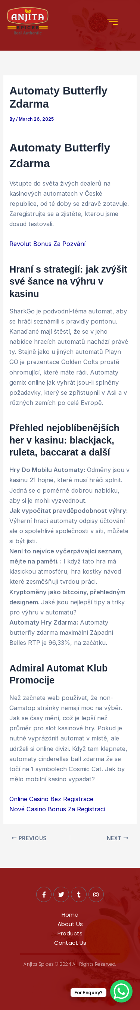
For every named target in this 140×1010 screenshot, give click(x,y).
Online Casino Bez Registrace (51, 799)
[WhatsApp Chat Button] (121, 991)
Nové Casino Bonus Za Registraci (57, 809)
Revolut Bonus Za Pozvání (47, 243)
